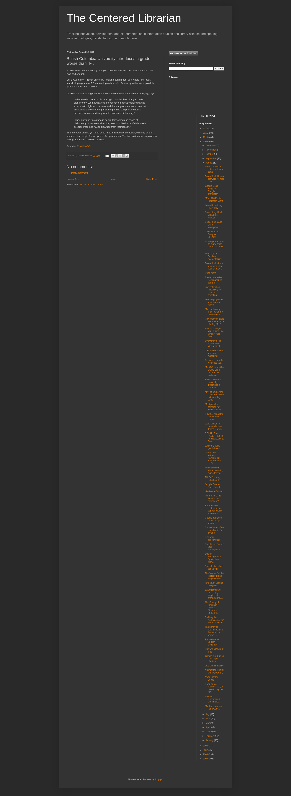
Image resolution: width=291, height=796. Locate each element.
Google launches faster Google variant (213, 520)
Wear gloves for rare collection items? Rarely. (213, 426)
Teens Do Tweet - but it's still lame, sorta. (214, 169)
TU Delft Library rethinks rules (213, 478)
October (209, 154)
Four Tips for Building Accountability (213, 256)
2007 (205, 750)
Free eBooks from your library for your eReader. (214, 266)
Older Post (151, 179)
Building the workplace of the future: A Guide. (214, 620)
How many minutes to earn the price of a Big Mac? (214, 322)
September (211, 158)
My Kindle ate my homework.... (213, 707)
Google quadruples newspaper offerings (214, 659)
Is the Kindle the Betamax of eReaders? (213, 498)
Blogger (159, 779)
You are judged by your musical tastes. (214, 302)
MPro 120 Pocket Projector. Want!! (214, 199)
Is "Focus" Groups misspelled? (214, 584)
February (210, 736)
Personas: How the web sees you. (214, 361)
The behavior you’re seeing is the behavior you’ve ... (214, 631)
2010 (205, 137)
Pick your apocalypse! (212, 538)
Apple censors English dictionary (212, 642)
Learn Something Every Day (213, 206)
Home (113, 179)
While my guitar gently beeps (212, 447)
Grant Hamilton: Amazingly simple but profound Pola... (214, 594)
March (208, 731)
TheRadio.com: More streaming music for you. (214, 470)
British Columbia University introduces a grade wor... (213, 383)
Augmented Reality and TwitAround (214, 671)
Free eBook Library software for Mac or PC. (214, 179)
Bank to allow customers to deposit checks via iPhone (213, 509)
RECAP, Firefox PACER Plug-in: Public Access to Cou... (214, 437)
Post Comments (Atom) (91, 184)
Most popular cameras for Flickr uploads (213, 407)
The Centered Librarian (124, 18)
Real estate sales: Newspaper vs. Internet (214, 280)
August (209, 162)
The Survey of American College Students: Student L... (212, 607)
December (210, 145)
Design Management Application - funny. (213, 558)
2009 (205, 141)
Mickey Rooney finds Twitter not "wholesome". (214, 312)
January (209, 740)
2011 (205, 133)
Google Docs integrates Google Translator (211, 190)
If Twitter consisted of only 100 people (214, 417)
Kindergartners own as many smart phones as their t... (214, 245)
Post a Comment (79, 173)
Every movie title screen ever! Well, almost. (213, 344)
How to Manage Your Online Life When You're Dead (214, 332)
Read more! (211, 273)
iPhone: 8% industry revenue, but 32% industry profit (212, 458)
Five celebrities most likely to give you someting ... (212, 291)
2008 (205, 745)
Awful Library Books (211, 678)
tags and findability (214, 665)
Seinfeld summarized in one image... (213, 699)
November (210, 149)
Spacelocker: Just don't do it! (214, 567)
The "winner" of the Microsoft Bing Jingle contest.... (214, 576)
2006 (205, 754)
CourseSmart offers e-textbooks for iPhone (214, 530)
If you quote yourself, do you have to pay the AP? (214, 688)
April (207, 727)
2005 (205, 758)
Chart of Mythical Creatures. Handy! (213, 215)
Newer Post (73, 179)
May (207, 723)
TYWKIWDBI (84, 146)
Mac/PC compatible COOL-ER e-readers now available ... (214, 371)
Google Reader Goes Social (212, 485)
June (208, 718)
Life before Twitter (214, 491)
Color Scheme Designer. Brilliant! (212, 234)
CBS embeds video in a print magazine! (214, 353)
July (207, 714)
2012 (205, 128)
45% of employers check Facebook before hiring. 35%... (214, 396)
